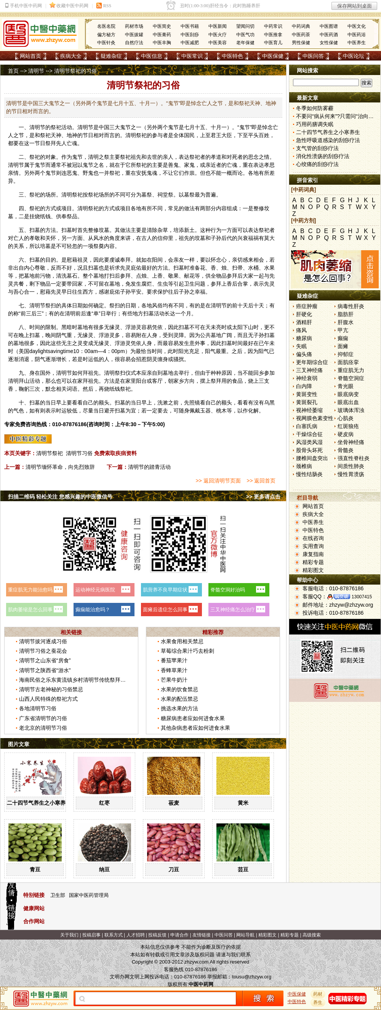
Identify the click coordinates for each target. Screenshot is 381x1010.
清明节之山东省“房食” (44, 660)
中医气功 (245, 34)
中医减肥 (190, 42)
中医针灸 (106, 42)
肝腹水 (346, 322)
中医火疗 (217, 34)
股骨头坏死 (309, 450)
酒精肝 (304, 322)
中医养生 (356, 42)
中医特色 (232, 56)
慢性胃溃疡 (351, 474)
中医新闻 (217, 26)
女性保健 (329, 42)
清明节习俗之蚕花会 (43, 651)
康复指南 (313, 554)
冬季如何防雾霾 (314, 108)
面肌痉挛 (348, 362)
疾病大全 (71, 56)
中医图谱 (329, 26)
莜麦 (173, 803)
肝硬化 (304, 314)
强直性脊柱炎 (354, 458)
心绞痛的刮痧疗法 (317, 164)
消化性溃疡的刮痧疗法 (322, 156)
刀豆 (173, 869)
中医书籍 (190, 26)
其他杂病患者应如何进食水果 (195, 728)
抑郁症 (346, 354)
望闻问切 (245, 26)
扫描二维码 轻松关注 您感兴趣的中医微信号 (60, 497)
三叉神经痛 (309, 370)
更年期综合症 (312, 362)
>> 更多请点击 (263, 497)
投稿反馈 (157, 935)
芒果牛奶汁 (174, 680)
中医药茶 (301, 34)
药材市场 (134, 26)
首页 (13, 71)
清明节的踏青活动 (149, 467)
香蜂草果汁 (174, 670)
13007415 (362, 596)
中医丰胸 (162, 42)
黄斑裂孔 (306, 402)
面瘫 (343, 346)
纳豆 (104, 869)
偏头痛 (304, 354)
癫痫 (343, 338)
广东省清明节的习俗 (43, 718)
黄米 (243, 803)
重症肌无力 (351, 370)
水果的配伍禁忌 (179, 699)
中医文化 (356, 26)
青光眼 (346, 386)
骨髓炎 (346, 450)
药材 (318, 994)
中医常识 (192, 56)
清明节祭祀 (49, 453)
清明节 (36, 71)
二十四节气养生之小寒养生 (39, 803)
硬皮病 (346, 434)
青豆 (35, 869)
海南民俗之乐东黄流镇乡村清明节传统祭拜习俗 (75, 680)
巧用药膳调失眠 (314, 124)
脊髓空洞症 (351, 378)
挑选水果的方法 (179, 708)
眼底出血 (348, 402)
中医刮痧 (190, 34)
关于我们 (69, 935)
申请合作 (179, 935)
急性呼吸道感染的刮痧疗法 (328, 140)
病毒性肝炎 (351, 306)
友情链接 (201, 935)
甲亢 (343, 330)
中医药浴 (356, 34)
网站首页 (30, 56)
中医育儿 (273, 42)
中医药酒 (329, 34)
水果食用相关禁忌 (182, 641)
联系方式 (113, 935)
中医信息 (151, 56)
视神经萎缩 (309, 410)
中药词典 (301, 26)
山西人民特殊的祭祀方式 (48, 699)
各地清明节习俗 (37, 708)
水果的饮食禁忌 (179, 689)
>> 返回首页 (261, 481)
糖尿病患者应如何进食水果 (193, 718)
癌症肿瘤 (306, 306)
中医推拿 (273, 34)
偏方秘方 (106, 34)
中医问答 (313, 56)
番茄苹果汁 (174, 660)
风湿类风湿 (309, 442)
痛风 (301, 330)
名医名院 (106, 26)
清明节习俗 (79, 453)
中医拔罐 (134, 34)
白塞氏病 (306, 426)
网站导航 (245, 935)
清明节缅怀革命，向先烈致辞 (60, 467)
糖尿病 (304, 338)
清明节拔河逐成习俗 (43, 641)
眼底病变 (348, 394)
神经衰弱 (306, 378)
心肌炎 (346, 418)
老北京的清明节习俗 (43, 728)
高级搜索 (312, 935)
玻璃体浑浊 (351, 410)
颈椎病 (304, 466)
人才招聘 (135, 935)
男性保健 (301, 42)
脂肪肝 (346, 314)
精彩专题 (313, 562)
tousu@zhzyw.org (251, 977)
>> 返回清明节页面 (217, 481)
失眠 (301, 346)
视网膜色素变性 (314, 418)
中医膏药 (162, 34)
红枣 (104, 803)
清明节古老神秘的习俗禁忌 (51, 689)
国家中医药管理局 (89, 895)
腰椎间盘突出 (312, 458)
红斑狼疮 (348, 426)
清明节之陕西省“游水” (44, 670)
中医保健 (272, 56)
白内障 (304, 386)
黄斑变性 (306, 394)
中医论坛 (353, 56)
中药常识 (273, 26)
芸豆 (243, 869)
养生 (318, 1002)
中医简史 (162, 26)
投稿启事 (91, 935)
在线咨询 (313, 538)
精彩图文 (313, 570)
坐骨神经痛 (351, 442)
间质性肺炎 (351, 466)
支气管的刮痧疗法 (317, 148)
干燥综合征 (309, 434)
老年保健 (245, 42)
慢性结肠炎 (309, 474)
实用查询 (313, 546)
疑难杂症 (111, 56)
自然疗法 (134, 42)
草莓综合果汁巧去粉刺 (187, 651)
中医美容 (217, 42)
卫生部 (57, 895)
